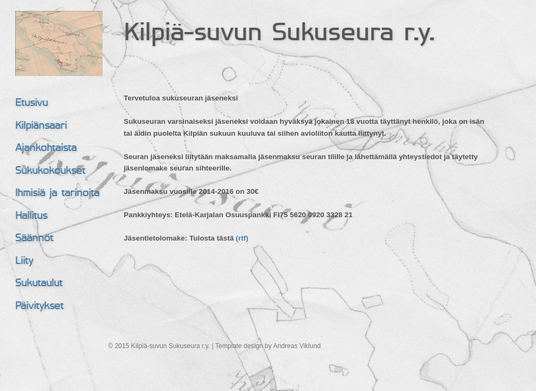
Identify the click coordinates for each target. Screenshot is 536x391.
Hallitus (31, 216)
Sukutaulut (38, 284)
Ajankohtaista (45, 148)
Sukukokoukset (50, 171)
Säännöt (34, 239)
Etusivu (31, 103)
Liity (24, 261)
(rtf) (242, 238)
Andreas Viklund (297, 346)
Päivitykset (39, 306)
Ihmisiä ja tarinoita (57, 193)
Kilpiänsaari (41, 126)
